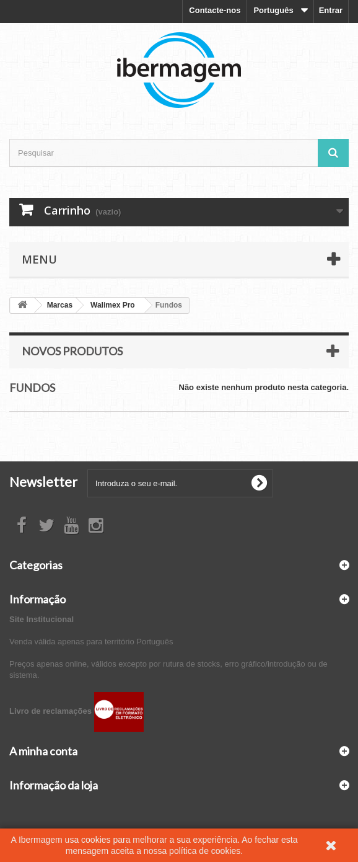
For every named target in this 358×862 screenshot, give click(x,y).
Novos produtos (72, 351)
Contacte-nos (214, 10)
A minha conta (43, 751)
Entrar (331, 10)
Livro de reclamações (76, 711)
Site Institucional (41, 619)
